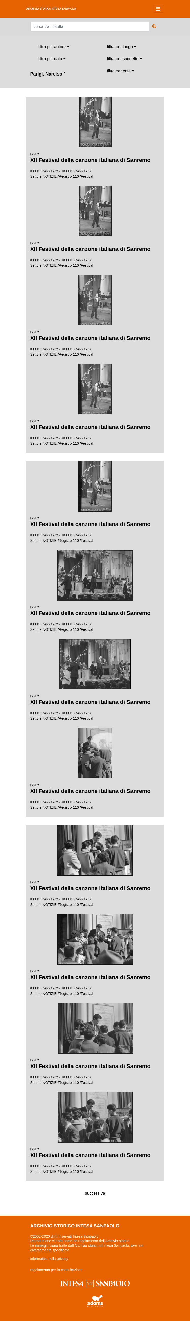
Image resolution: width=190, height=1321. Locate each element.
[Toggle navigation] (158, 9)
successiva (95, 1193)
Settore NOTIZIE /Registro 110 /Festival (95, 137)
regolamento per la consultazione (56, 1270)
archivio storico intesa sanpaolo (51, 8)
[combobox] (54, 47)
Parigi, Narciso (47, 74)
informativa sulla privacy (49, 1259)
